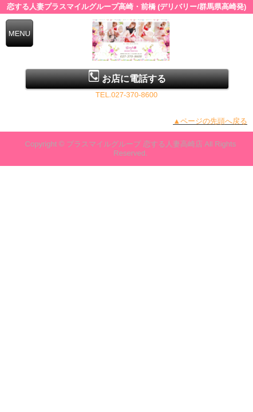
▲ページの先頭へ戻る (210, 121)
